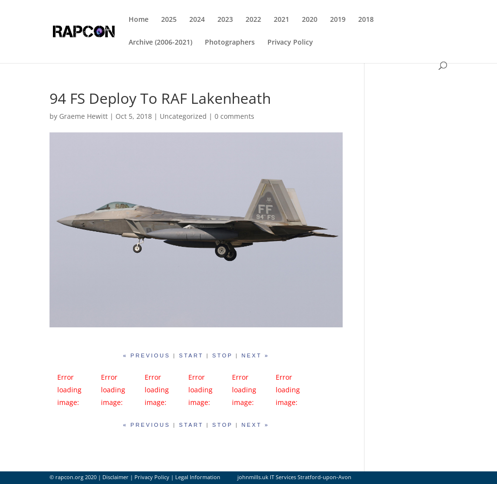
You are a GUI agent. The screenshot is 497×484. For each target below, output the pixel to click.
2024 (197, 20)
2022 (253, 20)
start (191, 355)
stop (222, 355)
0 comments (234, 116)
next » (255, 355)
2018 (366, 20)
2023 (225, 20)
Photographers (230, 43)
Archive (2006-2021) (160, 43)
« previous (146, 355)
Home (139, 20)
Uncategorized (183, 116)
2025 (169, 20)
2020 (309, 20)
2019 (338, 20)
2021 (281, 20)
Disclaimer (115, 477)
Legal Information (197, 477)
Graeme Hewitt (83, 116)
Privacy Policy (290, 43)
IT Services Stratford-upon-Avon (310, 477)
